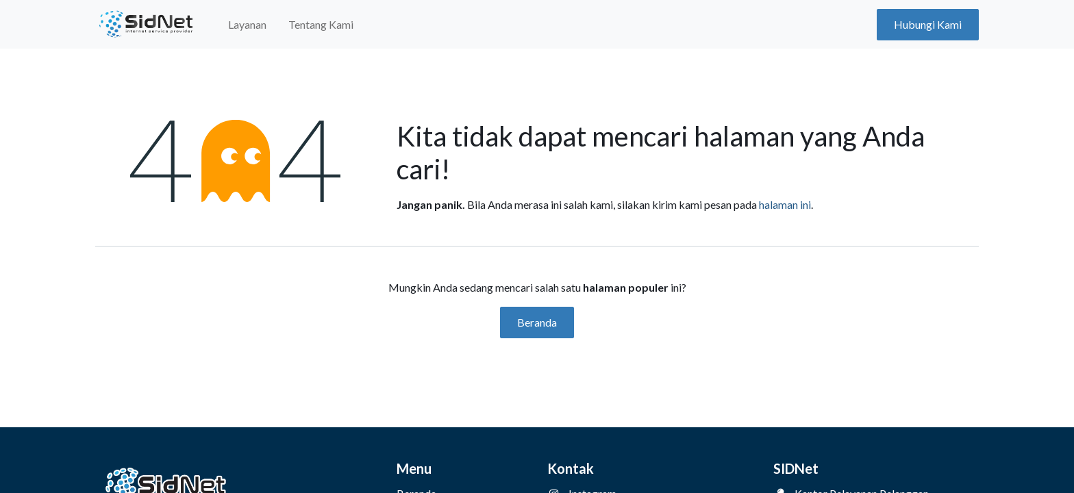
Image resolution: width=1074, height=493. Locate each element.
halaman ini (785, 204)
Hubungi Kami (928, 24)
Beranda (537, 322)
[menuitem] (247, 24)
